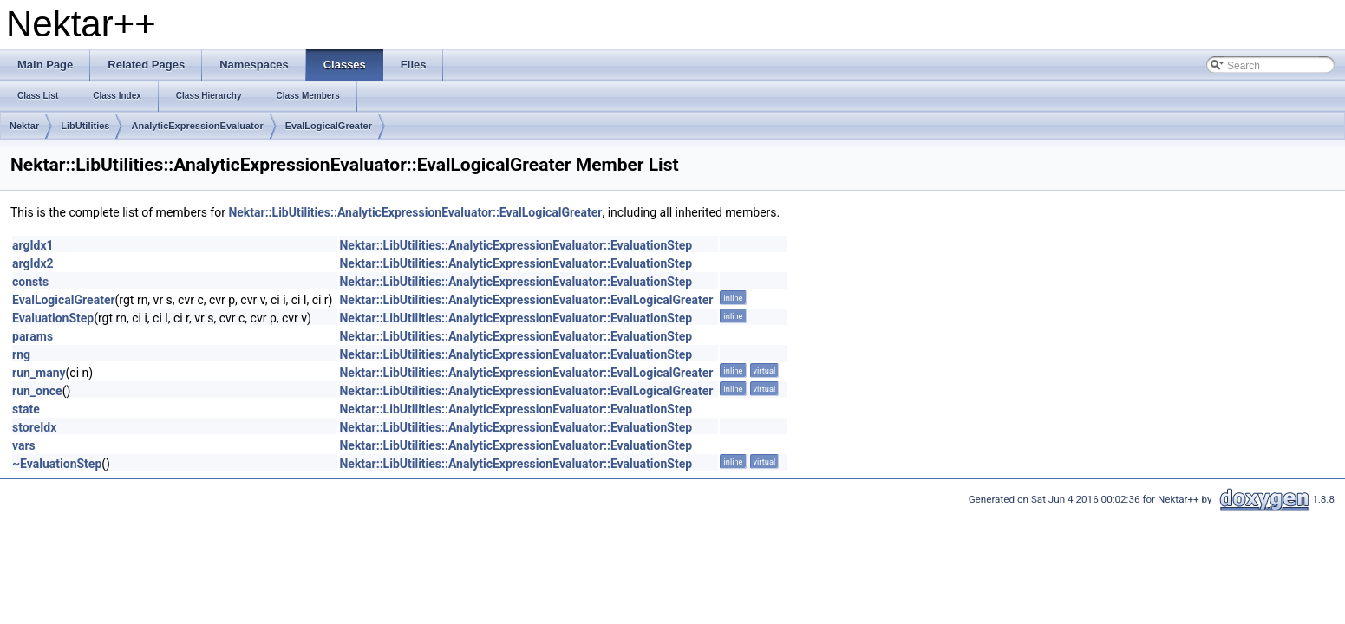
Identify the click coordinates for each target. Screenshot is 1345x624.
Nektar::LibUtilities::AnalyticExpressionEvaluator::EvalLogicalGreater (415, 212)
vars (24, 445)
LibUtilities (85, 125)
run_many (39, 373)
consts (30, 282)
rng (21, 354)
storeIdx (34, 427)
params (32, 336)
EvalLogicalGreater (328, 125)
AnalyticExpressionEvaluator (197, 125)
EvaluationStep (53, 318)
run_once (37, 391)
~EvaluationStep (56, 464)
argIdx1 (33, 245)
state (26, 409)
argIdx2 (33, 263)
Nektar (24, 125)
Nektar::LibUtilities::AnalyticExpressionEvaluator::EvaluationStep (515, 245)
